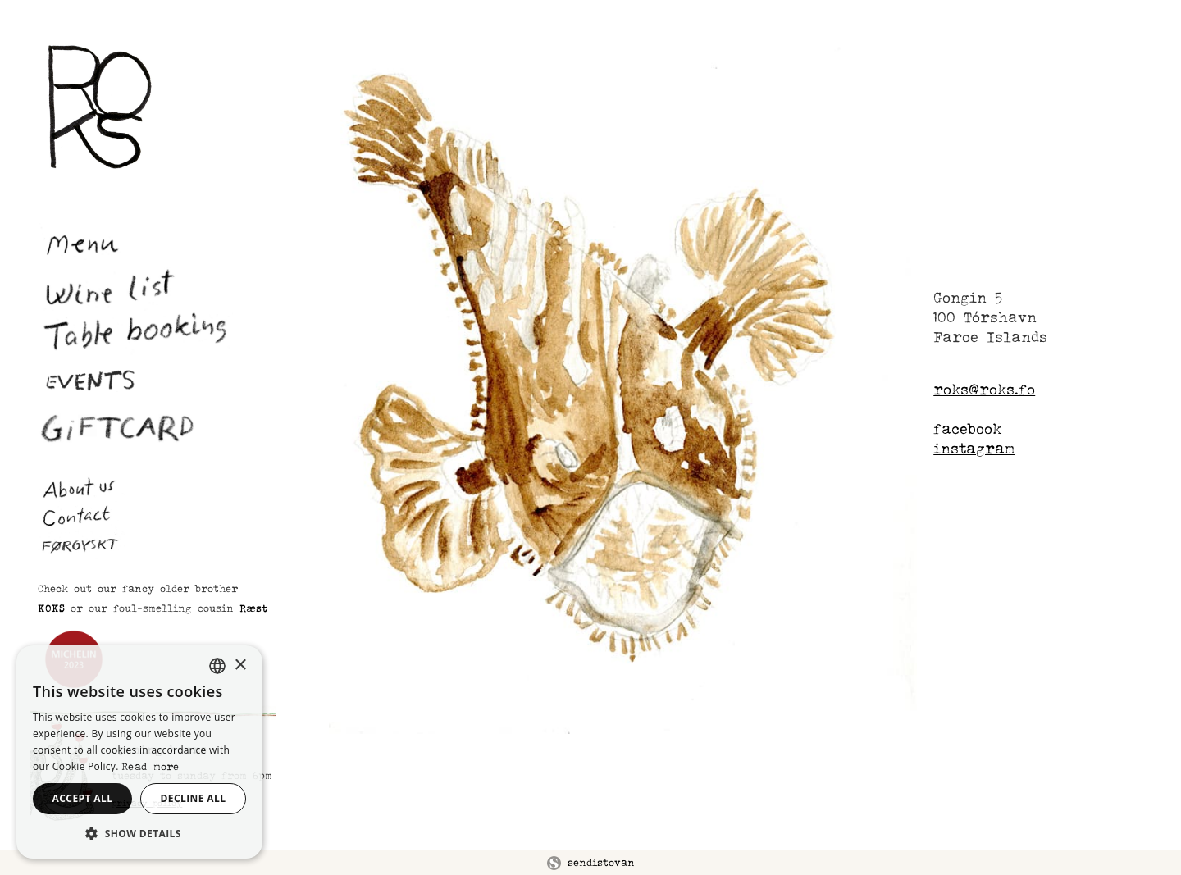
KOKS (51, 608)
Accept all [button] (82, 798)
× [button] (240, 665)
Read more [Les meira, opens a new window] (150, 766)
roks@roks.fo (984, 389)
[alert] (139, 752)
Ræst (253, 608)
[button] (139, 833)
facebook (967, 428)
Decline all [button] (193, 798)
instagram (974, 448)
